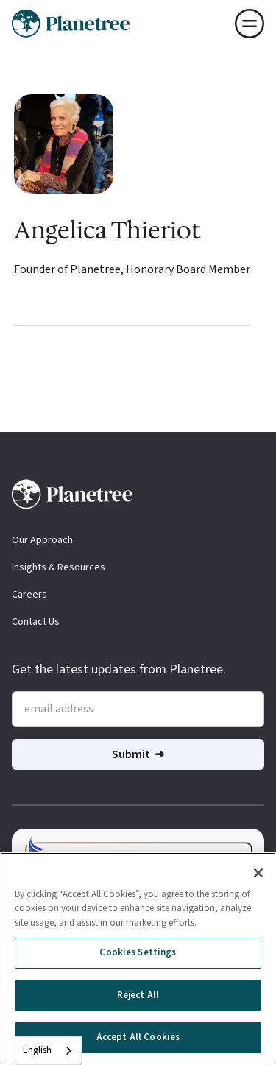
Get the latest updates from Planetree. (119, 669)
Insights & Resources (58, 567)
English (37, 1050)
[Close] (258, 875)
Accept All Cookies (138, 1040)
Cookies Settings (137, 955)
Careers (29, 594)
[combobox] (48, 1050)
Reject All (138, 997)
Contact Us (36, 622)
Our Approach (42, 540)
